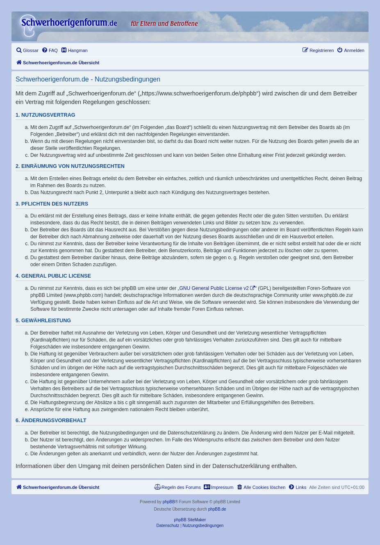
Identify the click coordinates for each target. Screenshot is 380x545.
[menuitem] (27, 50)
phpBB (169, 502)
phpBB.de (217, 509)
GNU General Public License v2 (214, 288)
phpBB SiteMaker (190, 520)
